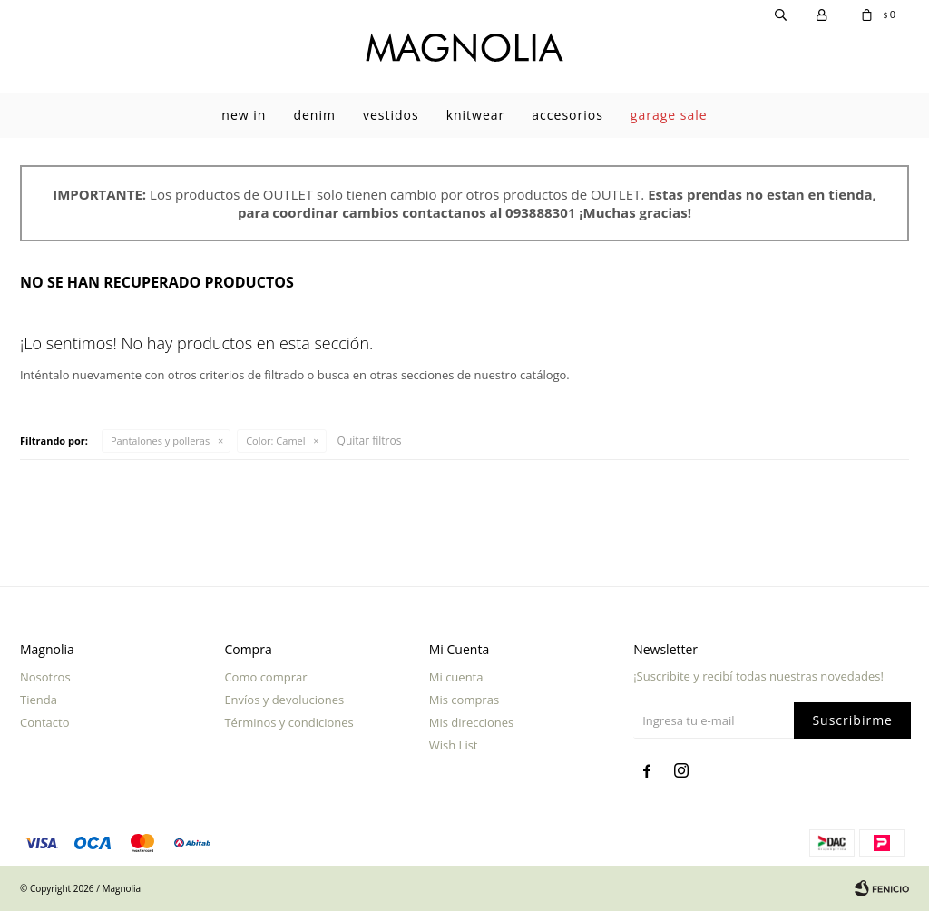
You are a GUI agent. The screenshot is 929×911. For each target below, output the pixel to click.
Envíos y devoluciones (284, 699)
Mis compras (464, 699)
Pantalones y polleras (160, 440)
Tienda (38, 699)
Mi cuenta (456, 677)
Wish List (453, 745)
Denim (314, 114)
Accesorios (567, 114)
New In (243, 114)
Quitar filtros (369, 440)
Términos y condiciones (288, 722)
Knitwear (475, 114)
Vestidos (391, 114)
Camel (275, 440)
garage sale (669, 114)
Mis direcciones (471, 722)
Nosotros (45, 677)
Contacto (45, 722)
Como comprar (265, 677)
